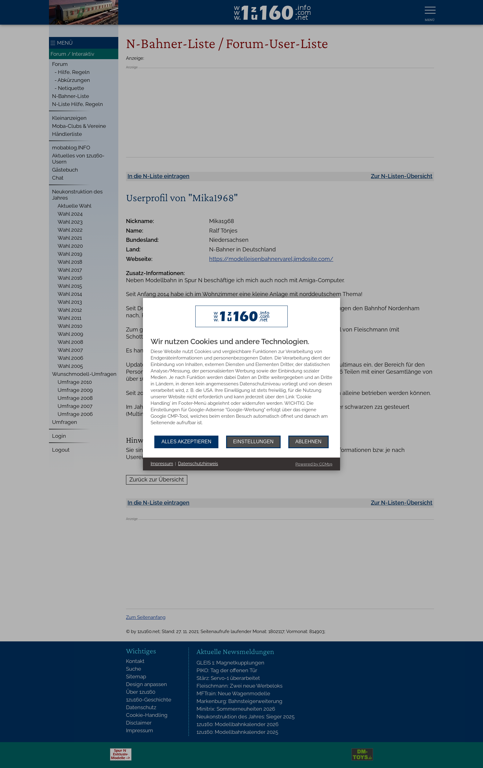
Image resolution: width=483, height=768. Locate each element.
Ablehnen (308, 441)
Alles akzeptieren (186, 441)
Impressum (162, 463)
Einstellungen (253, 441)
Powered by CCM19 (313, 464)
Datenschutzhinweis (198, 463)
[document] (241, 386)
